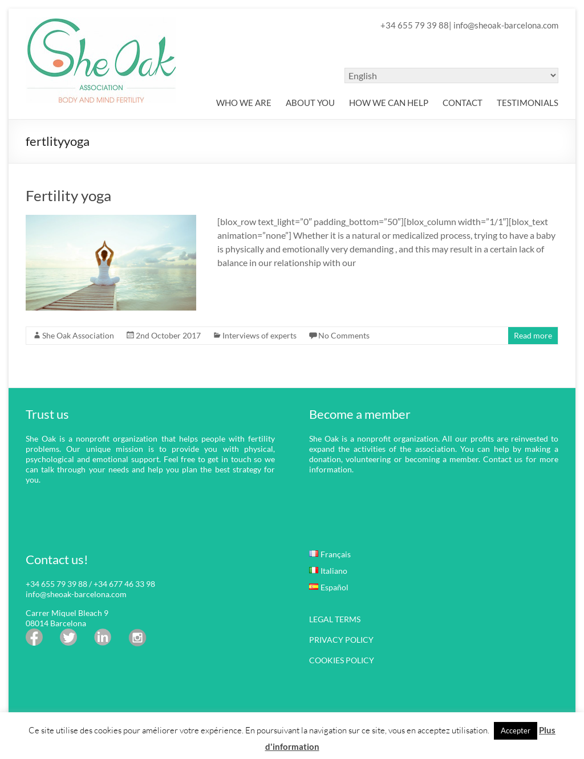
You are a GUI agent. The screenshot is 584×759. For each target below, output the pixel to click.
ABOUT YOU (310, 102)
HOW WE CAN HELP (388, 102)
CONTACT (462, 102)
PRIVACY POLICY (341, 639)
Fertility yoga (68, 195)
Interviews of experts (259, 335)
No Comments (344, 335)
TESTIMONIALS (527, 102)
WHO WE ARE (243, 102)
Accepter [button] (515, 730)
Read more (533, 335)
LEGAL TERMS (334, 619)
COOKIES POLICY (341, 660)
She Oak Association (78, 335)
